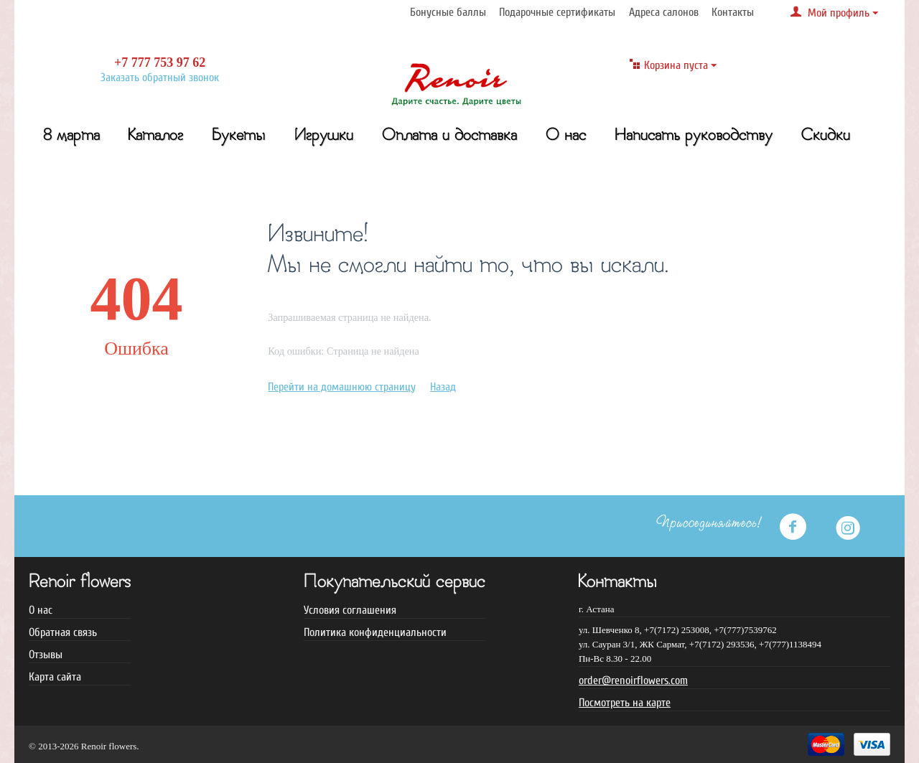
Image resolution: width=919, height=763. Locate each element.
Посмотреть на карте (625, 702)
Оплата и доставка (449, 136)
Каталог (156, 136)
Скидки (825, 136)
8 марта (71, 136)
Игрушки (323, 136)
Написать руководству (694, 136)
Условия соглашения (350, 610)
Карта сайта (55, 676)
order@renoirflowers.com (633, 680)
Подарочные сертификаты (557, 12)
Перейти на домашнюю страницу (342, 386)
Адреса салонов (664, 12)
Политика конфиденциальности (375, 632)
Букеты (239, 136)
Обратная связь (63, 632)
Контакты (733, 12)
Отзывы (45, 654)
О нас (566, 136)
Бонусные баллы (448, 12)
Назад (443, 386)
